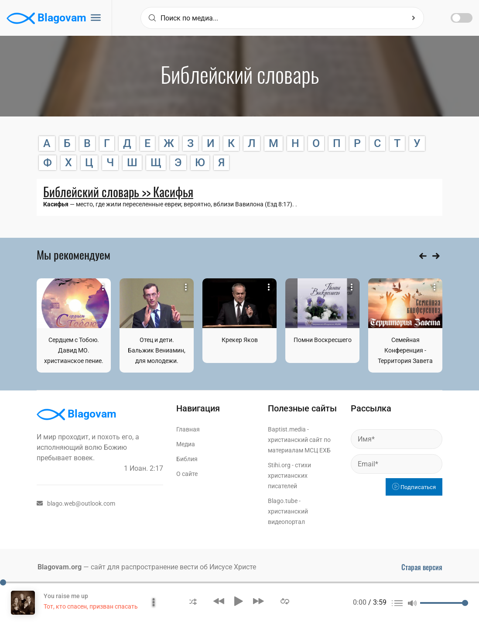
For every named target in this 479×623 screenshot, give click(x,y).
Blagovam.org (60, 567)
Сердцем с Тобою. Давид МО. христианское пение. (73, 350)
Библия (187, 458)
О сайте (187, 473)
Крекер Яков (240, 339)
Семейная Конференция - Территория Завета (405, 350)
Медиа (185, 444)
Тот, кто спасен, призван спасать (91, 606)
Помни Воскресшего (323, 339)
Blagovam (46, 18)
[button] (193, 601)
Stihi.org (279, 465)
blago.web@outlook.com (76, 503)
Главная (188, 429)
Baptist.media (287, 429)
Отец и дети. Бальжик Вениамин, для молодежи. (156, 350)
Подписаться (414, 487)
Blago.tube (283, 500)
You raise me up (66, 595)
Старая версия (421, 567)
